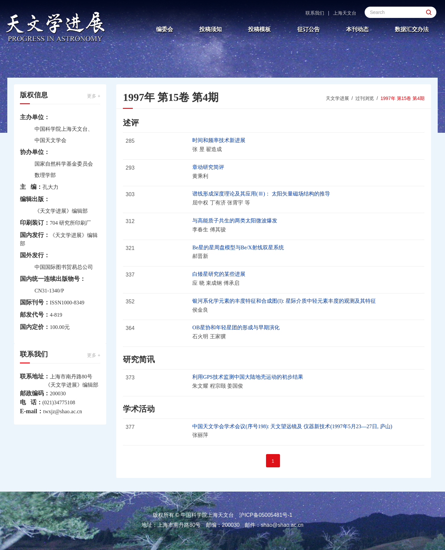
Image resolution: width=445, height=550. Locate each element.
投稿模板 (259, 29)
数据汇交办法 (412, 29)
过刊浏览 (364, 98)
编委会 (164, 29)
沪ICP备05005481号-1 (265, 515)
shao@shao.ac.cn (282, 525)
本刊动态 (357, 29)
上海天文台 (344, 13)
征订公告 (308, 29)
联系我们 (315, 13)
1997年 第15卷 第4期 (402, 98)
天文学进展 (337, 98)
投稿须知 (210, 29)
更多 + (93, 96)
